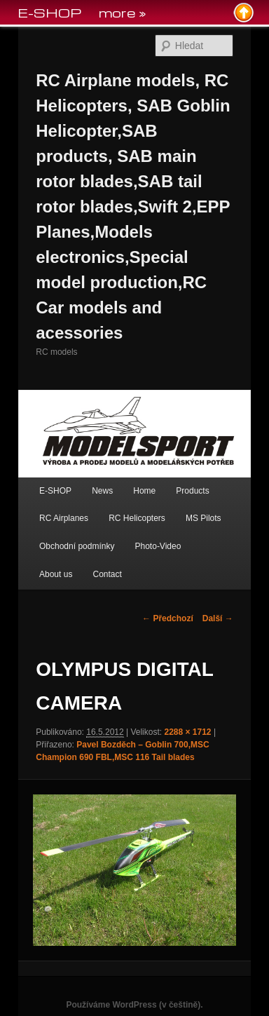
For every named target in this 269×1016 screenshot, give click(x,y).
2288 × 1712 (187, 732)
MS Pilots (203, 518)
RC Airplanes (63, 518)
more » (122, 12)
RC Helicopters (137, 518)
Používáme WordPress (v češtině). (134, 1005)
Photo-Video (158, 546)
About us (55, 574)
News (102, 491)
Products (192, 491)
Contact (106, 574)
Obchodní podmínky (76, 546)
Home (144, 491)
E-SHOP (55, 491)
